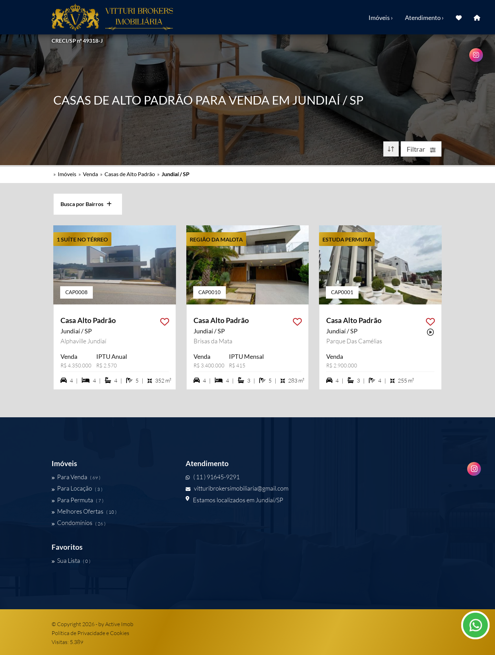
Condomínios (79, 523)
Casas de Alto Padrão (129, 174)
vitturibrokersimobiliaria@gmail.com (237, 488)
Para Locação (77, 488)
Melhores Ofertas (84, 511)
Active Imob (119, 624)
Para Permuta (77, 500)
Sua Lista (71, 560)
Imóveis (67, 174)
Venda (90, 174)
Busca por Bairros (86, 204)
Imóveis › (380, 17)
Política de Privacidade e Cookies (90, 633)
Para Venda (76, 477)
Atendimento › (424, 17)
